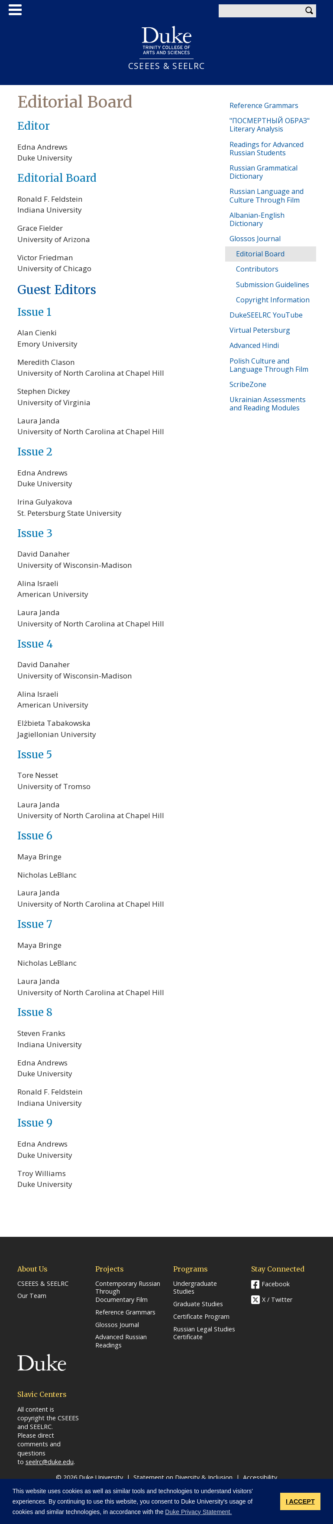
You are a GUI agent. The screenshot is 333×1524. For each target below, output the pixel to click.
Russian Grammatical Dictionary (263, 172)
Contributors (257, 269)
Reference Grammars (264, 105)
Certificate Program (201, 1317)
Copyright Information (273, 300)
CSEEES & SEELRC (166, 66)
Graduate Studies (198, 1304)
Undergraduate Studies (195, 1288)
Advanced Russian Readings (121, 1341)
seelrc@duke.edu (50, 1462)
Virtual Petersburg (260, 330)
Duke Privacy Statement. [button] (198, 1511)
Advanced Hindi (254, 345)
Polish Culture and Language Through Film (269, 365)
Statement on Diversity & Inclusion (183, 1477)
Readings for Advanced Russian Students (267, 148)
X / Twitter (277, 1299)
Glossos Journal (255, 238)
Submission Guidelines (272, 284)
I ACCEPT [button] (300, 1501)
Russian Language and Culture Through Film (267, 195)
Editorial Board (260, 254)
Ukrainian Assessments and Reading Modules (268, 404)
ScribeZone (248, 384)
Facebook (276, 1284)
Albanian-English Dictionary (257, 219)
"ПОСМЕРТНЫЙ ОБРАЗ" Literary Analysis (270, 125)
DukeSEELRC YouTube (266, 315)
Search (309, 10)
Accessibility (260, 1477)
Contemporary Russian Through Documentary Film (127, 1292)
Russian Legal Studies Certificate (204, 1333)
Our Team (31, 1296)
